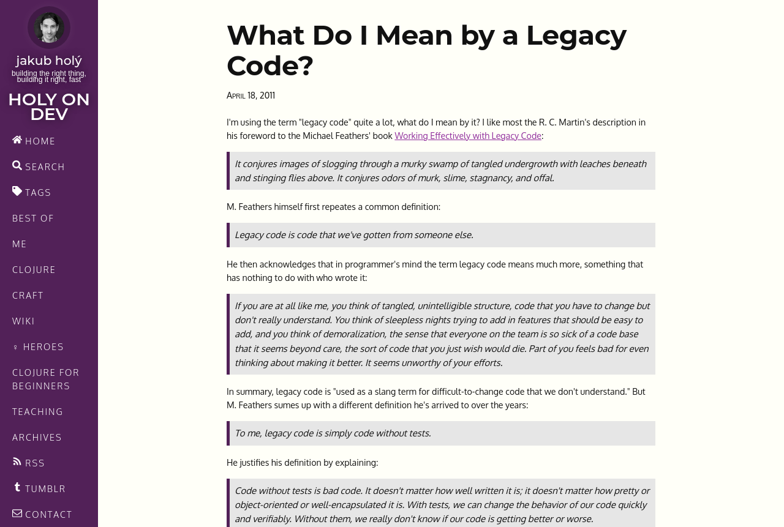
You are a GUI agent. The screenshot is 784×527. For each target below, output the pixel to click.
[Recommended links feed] (49, 488)
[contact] (49, 514)
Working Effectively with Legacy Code (467, 135)
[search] (49, 166)
